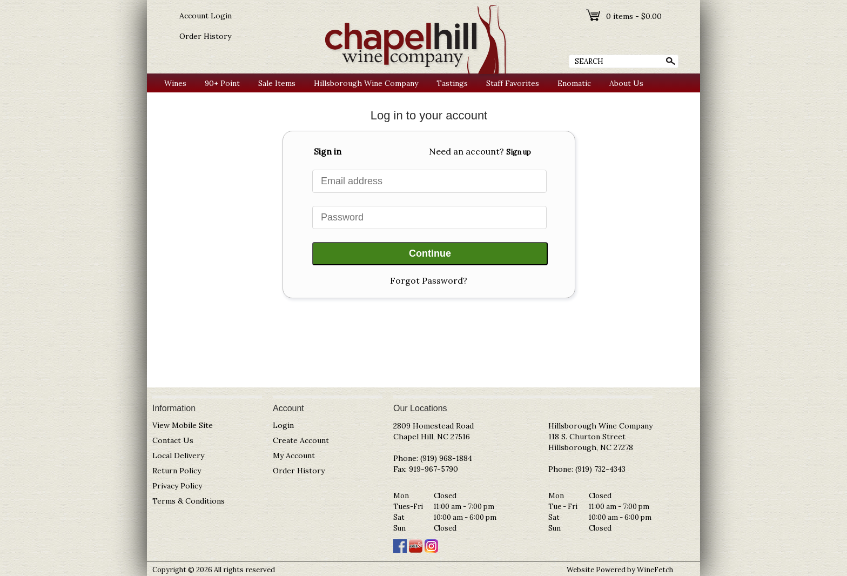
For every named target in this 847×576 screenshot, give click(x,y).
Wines (172, 83)
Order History (205, 36)
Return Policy (176, 470)
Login (283, 425)
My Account (294, 455)
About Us (623, 83)
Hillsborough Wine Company (366, 83)
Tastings (452, 83)
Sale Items (276, 83)
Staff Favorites (512, 83)
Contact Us (172, 440)
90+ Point (220, 83)
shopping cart (594, 15)
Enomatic (574, 83)
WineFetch (655, 569)
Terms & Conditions (188, 501)
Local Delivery (178, 455)
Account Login (205, 16)
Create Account (301, 440)
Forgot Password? (428, 280)
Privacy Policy (177, 486)
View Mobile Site (182, 425)
